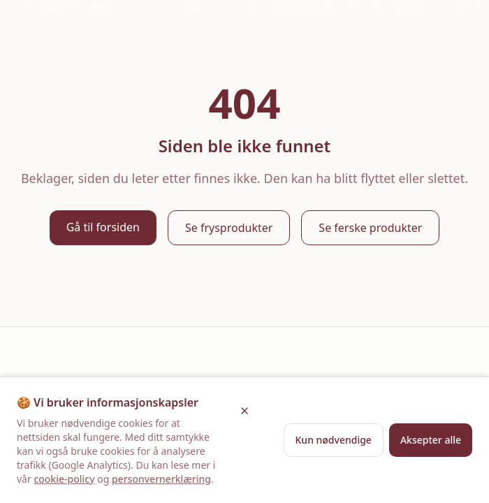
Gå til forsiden (103, 227)
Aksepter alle (430, 439)
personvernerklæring (161, 479)
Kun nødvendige (333, 439)
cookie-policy (64, 479)
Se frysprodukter (228, 227)
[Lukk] (244, 411)
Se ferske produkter (370, 227)
